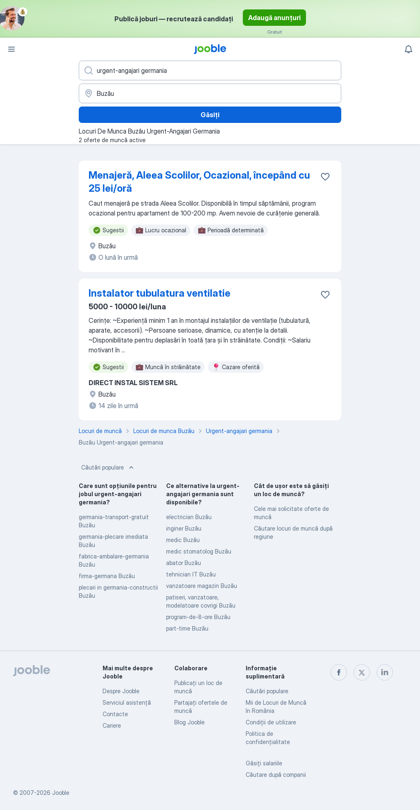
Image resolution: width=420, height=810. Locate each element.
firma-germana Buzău (107, 575)
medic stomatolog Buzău (198, 551)
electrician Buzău (189, 516)
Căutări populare (108, 467)
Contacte (115, 713)
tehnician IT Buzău (191, 574)
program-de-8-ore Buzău (198, 616)
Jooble (60, 792)
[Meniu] (11, 49)
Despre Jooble (121, 690)
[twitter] (362, 672)
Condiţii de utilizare (271, 722)
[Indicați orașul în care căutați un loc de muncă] (210, 93)
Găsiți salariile (264, 763)
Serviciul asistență (127, 702)
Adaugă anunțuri (274, 18)
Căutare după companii (276, 774)
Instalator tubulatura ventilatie (160, 293)
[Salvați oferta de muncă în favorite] (325, 176)
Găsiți (210, 115)
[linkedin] (385, 672)
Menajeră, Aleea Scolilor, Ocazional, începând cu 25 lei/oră (199, 181)
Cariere (112, 725)
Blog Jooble (189, 722)
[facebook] (339, 672)
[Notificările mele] (408, 49)
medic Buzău (183, 539)
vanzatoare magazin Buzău (201, 585)
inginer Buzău (183, 528)
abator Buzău (183, 562)
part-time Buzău (187, 628)
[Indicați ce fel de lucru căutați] (210, 70)
